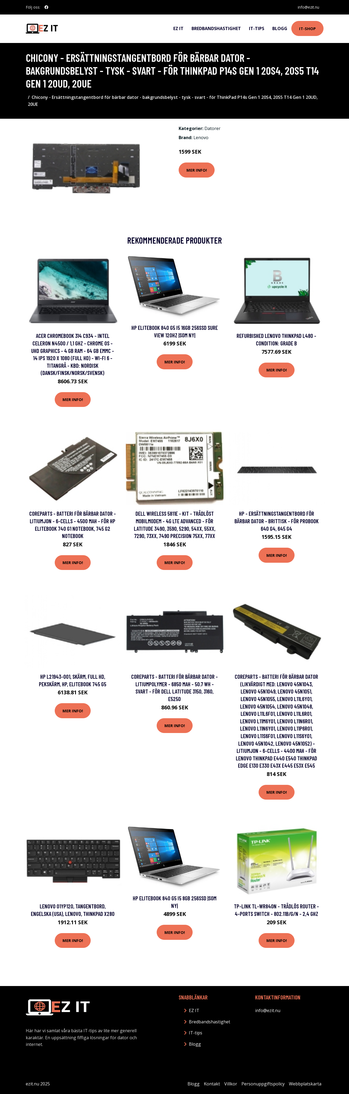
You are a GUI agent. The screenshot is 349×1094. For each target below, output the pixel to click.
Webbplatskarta (305, 1084)
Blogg (279, 28)
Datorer (212, 128)
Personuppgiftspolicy (263, 1084)
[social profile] (46, 7)
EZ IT (178, 28)
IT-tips (256, 28)
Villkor (230, 1084)
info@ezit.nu (308, 7)
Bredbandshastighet (216, 28)
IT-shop (307, 28)
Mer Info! (196, 170)
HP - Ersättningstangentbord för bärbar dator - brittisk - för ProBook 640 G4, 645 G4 (276, 521)
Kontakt (212, 1084)
